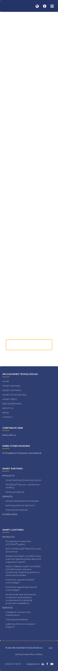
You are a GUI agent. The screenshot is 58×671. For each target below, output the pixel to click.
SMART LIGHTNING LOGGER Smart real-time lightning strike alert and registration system (23, 559)
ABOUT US (7, 408)
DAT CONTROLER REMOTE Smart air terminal (23, 550)
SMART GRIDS (9, 399)
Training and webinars (17, 510)
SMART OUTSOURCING (14, 394)
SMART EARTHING (11, 386)
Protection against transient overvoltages (20, 581)
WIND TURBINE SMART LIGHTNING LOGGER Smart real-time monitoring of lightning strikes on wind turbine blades (23, 570)
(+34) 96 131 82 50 (13, 664)
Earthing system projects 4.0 (20, 505)
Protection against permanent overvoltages (21, 588)
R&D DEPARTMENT (12, 403)
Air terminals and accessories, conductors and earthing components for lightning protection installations (21, 598)
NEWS (5, 412)
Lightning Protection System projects (20, 625)
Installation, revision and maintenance (18, 613)
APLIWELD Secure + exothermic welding (23, 486)
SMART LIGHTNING (11, 390)
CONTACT (7, 417)
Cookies (39, 654)
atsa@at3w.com (33, 664)
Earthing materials (15, 492)
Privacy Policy (29, 654)
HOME (5, 381)
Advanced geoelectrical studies (22, 501)
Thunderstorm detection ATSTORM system (18, 542)
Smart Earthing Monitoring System (23, 480)
